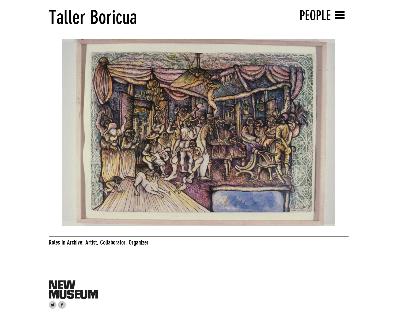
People (315, 15)
